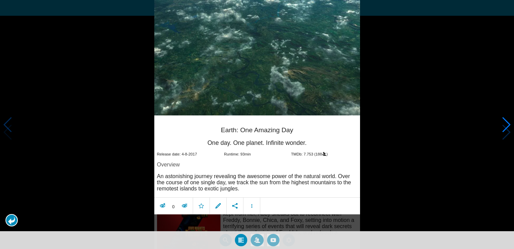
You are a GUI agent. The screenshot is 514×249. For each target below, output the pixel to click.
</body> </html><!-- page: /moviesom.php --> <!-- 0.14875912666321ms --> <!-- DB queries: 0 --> (257, 124)
